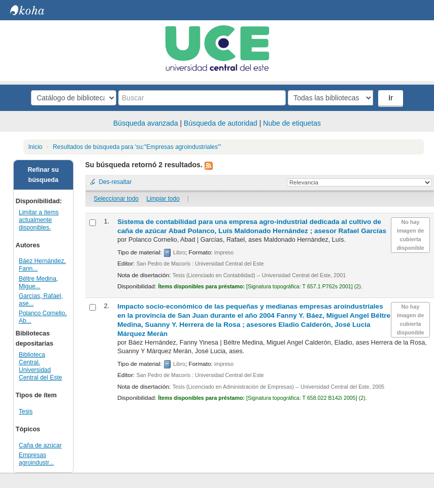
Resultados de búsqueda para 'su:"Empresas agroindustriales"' (137, 147)
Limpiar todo (162, 198)
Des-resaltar (115, 181)
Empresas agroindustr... (36, 459)
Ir (390, 98)
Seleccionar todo (116, 198)
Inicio (35, 147)
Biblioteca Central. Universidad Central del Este (40, 366)
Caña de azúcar (40, 445)
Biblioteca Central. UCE (35, 10)
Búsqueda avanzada (145, 123)
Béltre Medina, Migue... (38, 282)
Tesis (25, 411)
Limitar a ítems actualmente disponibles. (38, 220)
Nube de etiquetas (292, 123)
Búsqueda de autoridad (220, 123)
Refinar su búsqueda (43, 174)
